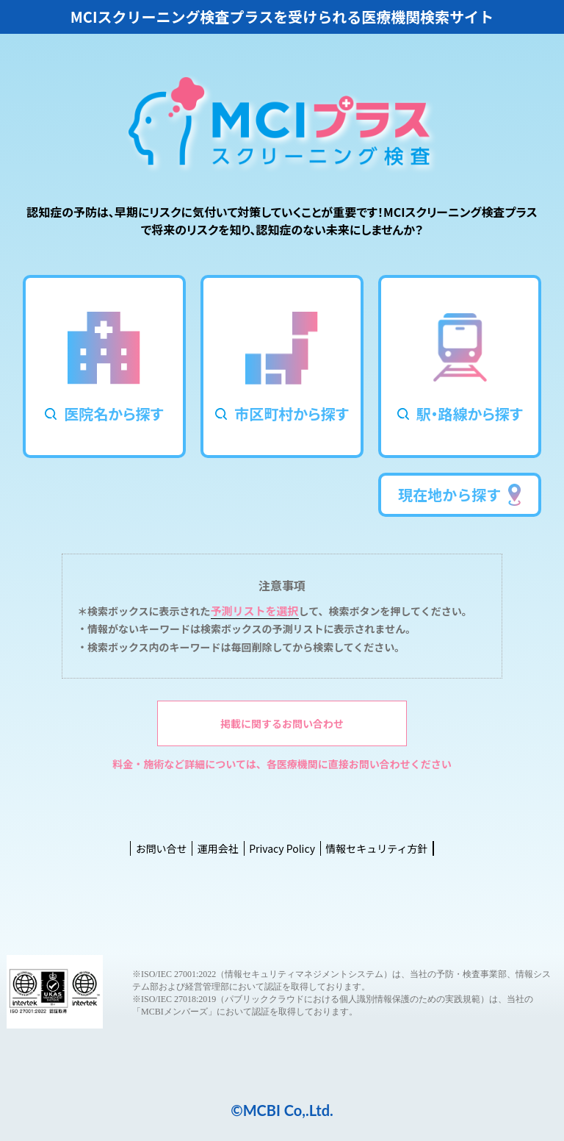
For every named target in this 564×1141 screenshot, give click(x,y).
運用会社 (218, 848)
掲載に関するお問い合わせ (282, 723)
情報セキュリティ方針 (376, 848)
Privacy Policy (282, 848)
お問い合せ (161, 848)
